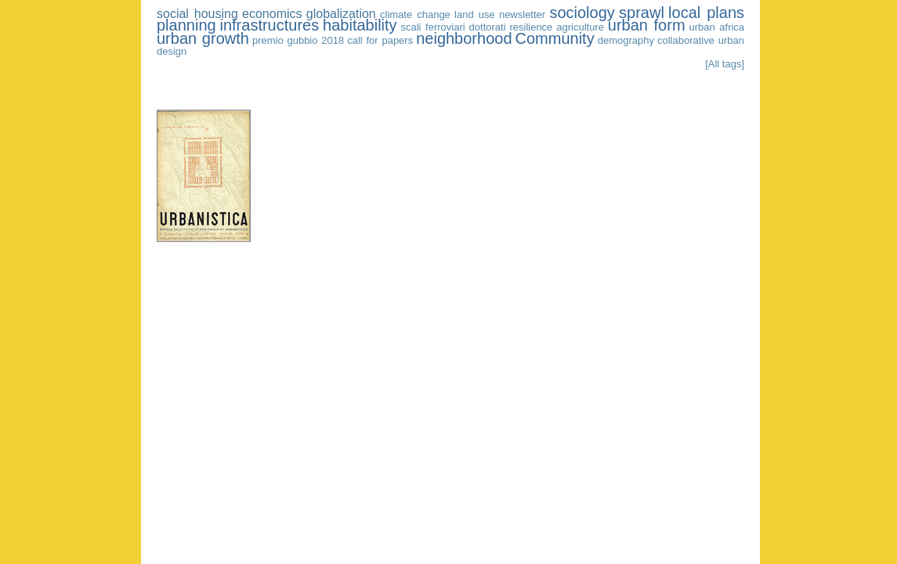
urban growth (203, 38)
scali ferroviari (432, 27)
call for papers (380, 40)
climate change (415, 14)
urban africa (716, 27)
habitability (360, 25)
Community (555, 38)
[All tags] (724, 64)
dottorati (487, 27)
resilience (530, 27)
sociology (581, 12)
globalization (341, 13)
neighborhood (464, 38)
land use (474, 14)
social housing (197, 13)
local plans (706, 12)
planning (186, 25)
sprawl (641, 12)
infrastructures (270, 25)
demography (626, 40)
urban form (646, 25)
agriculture (580, 27)
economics (272, 13)
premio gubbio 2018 (298, 40)
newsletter (522, 14)
